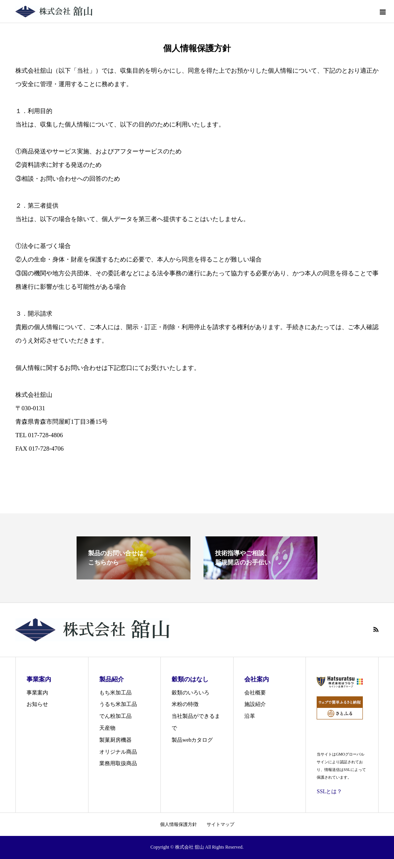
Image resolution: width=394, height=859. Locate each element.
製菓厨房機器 (115, 740)
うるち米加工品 (118, 704)
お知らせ (37, 704)
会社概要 (255, 693)
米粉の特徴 (185, 704)
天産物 (107, 728)
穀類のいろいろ (190, 693)
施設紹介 (255, 704)
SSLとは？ (329, 791)
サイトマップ (220, 824)
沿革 (249, 716)
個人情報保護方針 (178, 824)
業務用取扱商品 (118, 763)
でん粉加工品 (115, 716)
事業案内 (37, 693)
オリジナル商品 (118, 752)
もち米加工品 (115, 693)
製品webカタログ (192, 740)
